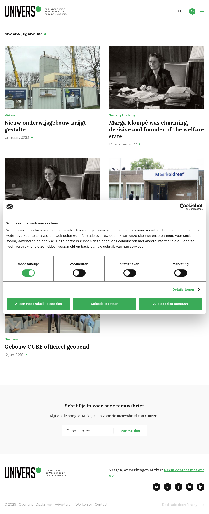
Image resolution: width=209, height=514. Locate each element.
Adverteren (64, 504)
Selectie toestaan (104, 304)
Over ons (26, 504)
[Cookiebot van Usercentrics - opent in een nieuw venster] (183, 206)
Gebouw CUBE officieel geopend (47, 346)
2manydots (195, 505)
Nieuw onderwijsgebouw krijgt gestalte (45, 126)
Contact (101, 504)
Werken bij (83, 504)
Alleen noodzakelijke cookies (38, 304)
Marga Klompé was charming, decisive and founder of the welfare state (156, 129)
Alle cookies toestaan (170, 304)
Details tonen (183, 289)
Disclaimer (44, 504)
